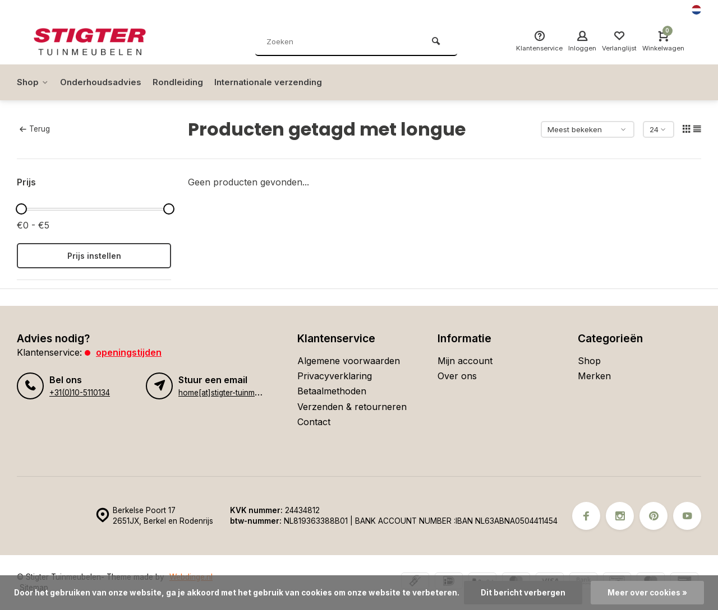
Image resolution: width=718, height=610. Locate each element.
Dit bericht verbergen (523, 592)
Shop (33, 82)
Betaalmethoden (331, 391)
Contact (313, 421)
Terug (35, 128)
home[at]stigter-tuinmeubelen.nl (234, 392)
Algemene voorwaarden (348, 360)
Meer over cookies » (647, 592)
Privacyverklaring (334, 375)
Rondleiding (183, 82)
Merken (594, 375)
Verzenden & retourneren (352, 406)
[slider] (21, 209)
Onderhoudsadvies (103, 82)
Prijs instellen (94, 255)
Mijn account (465, 360)
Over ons (457, 375)
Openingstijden (129, 352)
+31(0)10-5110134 (79, 392)
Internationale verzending (277, 82)
